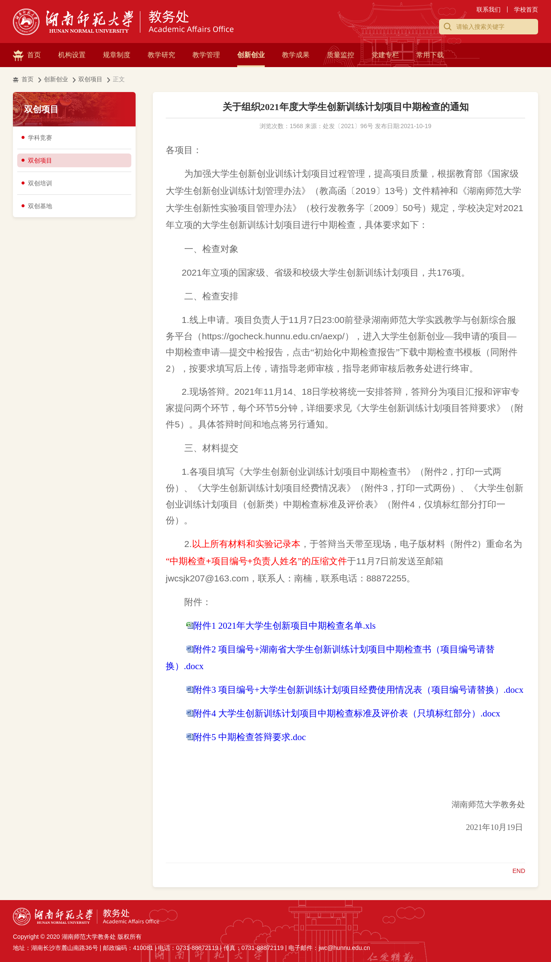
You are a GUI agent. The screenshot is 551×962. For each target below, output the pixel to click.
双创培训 (40, 183)
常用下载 (430, 54)
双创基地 (40, 206)
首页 (34, 54)
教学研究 (161, 54)
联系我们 (489, 9)
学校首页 (526, 9)
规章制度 (116, 54)
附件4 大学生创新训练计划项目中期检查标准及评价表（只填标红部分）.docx (346, 713)
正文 (119, 79)
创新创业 (251, 54)
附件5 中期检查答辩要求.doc (249, 737)
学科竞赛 (40, 137)
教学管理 (206, 54)
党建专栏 (385, 54)
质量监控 (340, 54)
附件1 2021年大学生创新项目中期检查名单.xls (284, 626)
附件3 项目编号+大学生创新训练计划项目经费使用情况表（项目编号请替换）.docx (358, 690)
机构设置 (72, 54)
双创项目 (90, 79)
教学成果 (296, 54)
